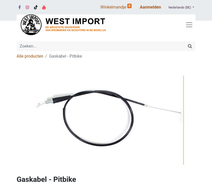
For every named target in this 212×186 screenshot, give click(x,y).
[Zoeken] (190, 46)
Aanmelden (150, 7)
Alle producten (30, 56)
